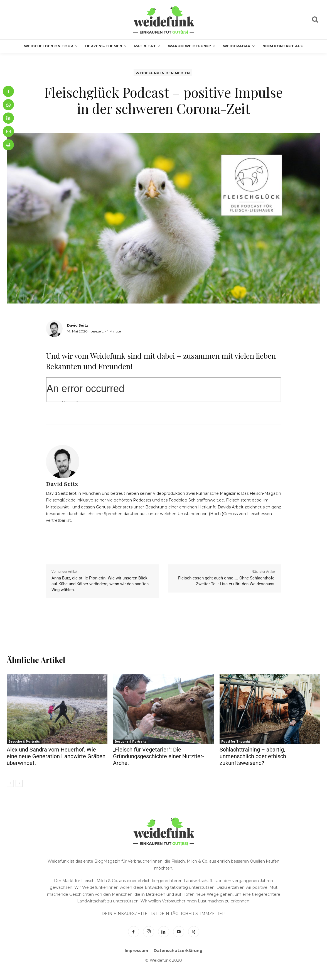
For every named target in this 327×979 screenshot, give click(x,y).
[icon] (315, 20)
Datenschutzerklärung (178, 950)
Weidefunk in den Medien (163, 72)
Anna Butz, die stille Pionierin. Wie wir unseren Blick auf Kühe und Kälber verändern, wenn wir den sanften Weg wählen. (100, 584)
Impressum (136, 950)
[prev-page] (10, 783)
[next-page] (19, 783)
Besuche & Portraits (24, 741)
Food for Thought (235, 741)
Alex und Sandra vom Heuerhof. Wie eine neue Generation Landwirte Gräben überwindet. (56, 756)
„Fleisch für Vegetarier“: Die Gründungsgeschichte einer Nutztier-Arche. (158, 756)
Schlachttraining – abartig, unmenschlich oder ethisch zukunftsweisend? (253, 756)
